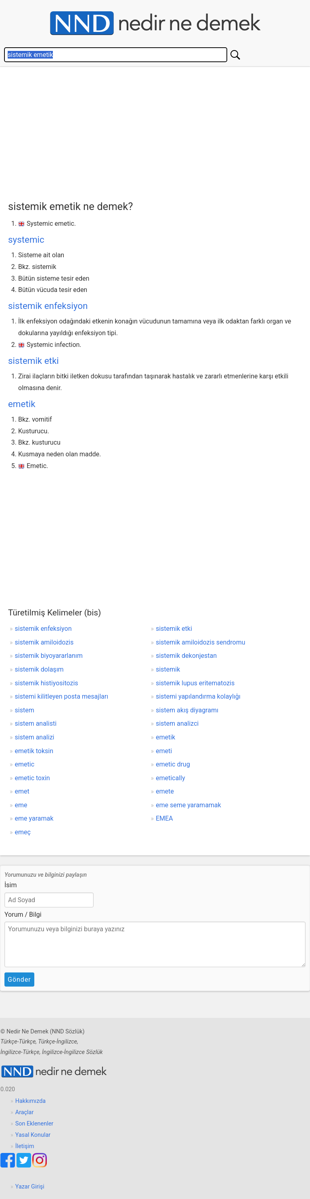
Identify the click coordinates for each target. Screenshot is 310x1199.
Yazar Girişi (29, 1186)
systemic (26, 239)
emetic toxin (32, 778)
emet (22, 791)
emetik (22, 404)
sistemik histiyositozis (46, 683)
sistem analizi (34, 737)
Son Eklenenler (34, 1123)
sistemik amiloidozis (44, 642)
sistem (24, 710)
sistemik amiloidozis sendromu (200, 642)
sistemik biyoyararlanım (49, 655)
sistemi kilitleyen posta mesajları (62, 696)
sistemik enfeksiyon (48, 305)
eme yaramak (34, 818)
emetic (25, 764)
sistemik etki (33, 360)
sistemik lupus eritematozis (195, 683)
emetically (170, 778)
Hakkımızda (30, 1101)
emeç (23, 832)
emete (165, 791)
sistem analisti (36, 723)
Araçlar (24, 1112)
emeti (164, 751)
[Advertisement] (159, 131)
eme (21, 805)
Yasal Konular (32, 1135)
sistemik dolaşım (39, 669)
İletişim (24, 1146)
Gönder (19, 979)
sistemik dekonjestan (186, 655)
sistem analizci (177, 723)
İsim (10, 885)
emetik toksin (34, 751)
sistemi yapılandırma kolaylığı (198, 696)
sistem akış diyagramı (187, 710)
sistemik (168, 669)
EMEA (164, 818)
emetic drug (173, 764)
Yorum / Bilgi (23, 914)
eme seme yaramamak (188, 805)
